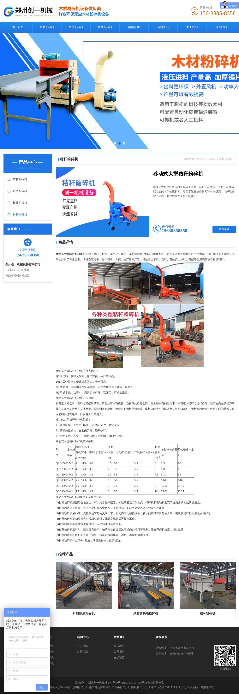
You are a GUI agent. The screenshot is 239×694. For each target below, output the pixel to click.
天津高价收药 (156, 687)
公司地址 (119, 645)
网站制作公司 (139, 687)
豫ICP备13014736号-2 (134, 682)
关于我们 (192, 27)
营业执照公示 (155, 682)
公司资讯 (82, 645)
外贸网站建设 (63, 687)
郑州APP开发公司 (175, 687)
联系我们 (221, 27)
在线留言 (119, 657)
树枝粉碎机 (105, 27)
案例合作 (134, 27)
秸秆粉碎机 (20, 214)
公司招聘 (119, 651)
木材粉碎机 (47, 27)
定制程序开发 (80, 687)
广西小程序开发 (121, 687)
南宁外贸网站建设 (100, 687)
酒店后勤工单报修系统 (200, 687)
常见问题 (82, 651)
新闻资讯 (163, 27)
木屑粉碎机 (76, 27)
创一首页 (18, 27)
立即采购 (224, 229)
